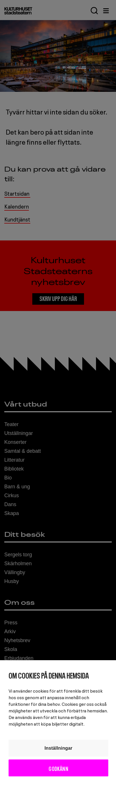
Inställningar (59, 748)
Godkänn (58, 768)
